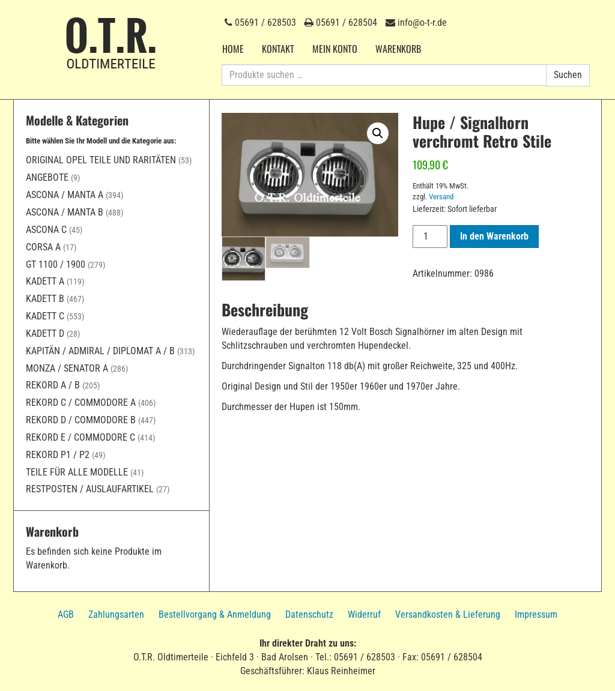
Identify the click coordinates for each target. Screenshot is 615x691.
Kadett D (45, 333)
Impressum (536, 614)
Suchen (568, 74)
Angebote (47, 177)
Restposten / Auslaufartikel (90, 489)
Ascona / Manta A (64, 195)
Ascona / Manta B (64, 212)
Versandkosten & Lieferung (447, 614)
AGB (66, 614)
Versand (441, 196)
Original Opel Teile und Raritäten (101, 160)
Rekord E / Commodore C (80, 437)
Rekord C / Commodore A (81, 402)
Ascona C (46, 229)
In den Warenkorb (494, 236)
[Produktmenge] (430, 236)
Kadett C (45, 316)
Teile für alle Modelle (77, 472)
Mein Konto (334, 48)
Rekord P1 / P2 (57, 454)
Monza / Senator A (67, 368)
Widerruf (364, 614)
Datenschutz (309, 614)
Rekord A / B (53, 385)
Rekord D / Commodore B (81, 420)
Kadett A (45, 281)
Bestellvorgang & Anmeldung (215, 614)
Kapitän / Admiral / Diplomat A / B (100, 351)
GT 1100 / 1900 (55, 264)
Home (233, 48)
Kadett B (45, 298)
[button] (378, 133)
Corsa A (43, 247)
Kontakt (278, 48)
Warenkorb (398, 48)
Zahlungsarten (116, 614)
